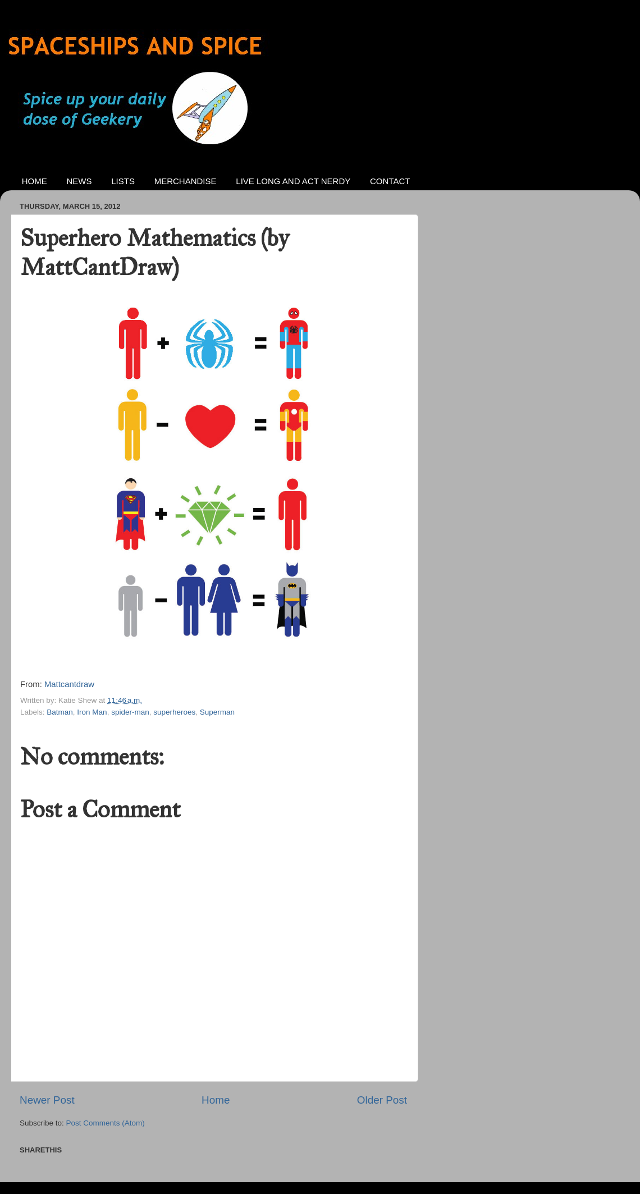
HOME (34, 181)
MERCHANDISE (185, 181)
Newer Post (47, 1100)
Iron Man (92, 712)
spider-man (130, 712)
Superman (217, 712)
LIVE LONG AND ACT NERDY (293, 181)
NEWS (79, 181)
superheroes (174, 712)
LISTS (123, 181)
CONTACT (390, 181)
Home (216, 1100)
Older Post (382, 1100)
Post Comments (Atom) (105, 1123)
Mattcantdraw (69, 684)
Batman (60, 712)
